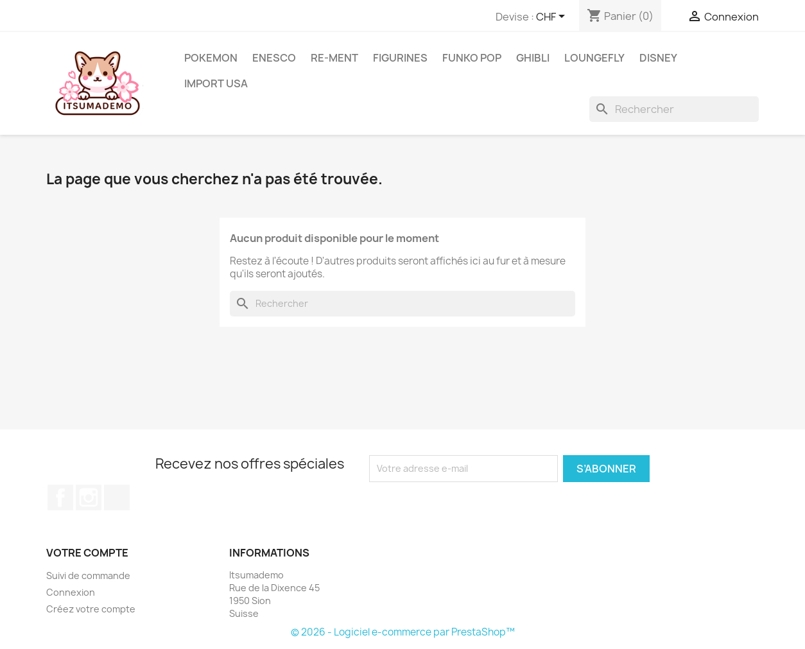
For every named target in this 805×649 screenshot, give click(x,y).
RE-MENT (334, 58)
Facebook (60, 497)
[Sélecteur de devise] (552, 17)
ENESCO (274, 58)
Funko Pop (471, 58)
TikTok (117, 497)
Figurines (400, 58)
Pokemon (211, 58)
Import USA (216, 83)
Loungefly (594, 58)
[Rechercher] (674, 109)
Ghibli (533, 58)
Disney (658, 58)
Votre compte (87, 553)
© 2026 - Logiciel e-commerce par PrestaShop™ (403, 632)
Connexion (70, 592)
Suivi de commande (88, 575)
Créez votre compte (90, 609)
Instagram (88, 497)
